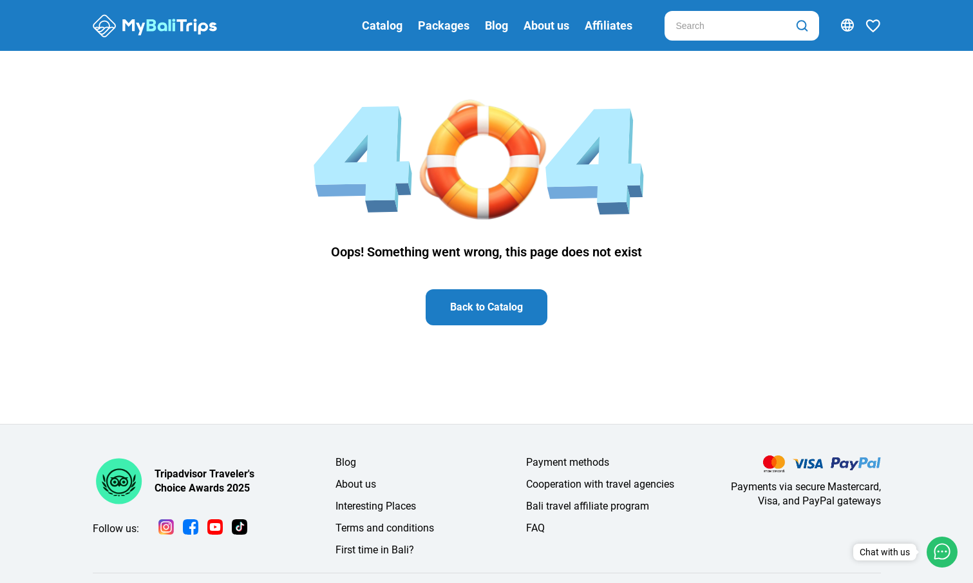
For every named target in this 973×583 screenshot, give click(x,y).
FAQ (535, 528)
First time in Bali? (374, 550)
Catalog (382, 25)
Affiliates (608, 25)
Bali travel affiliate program (587, 506)
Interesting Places (375, 506)
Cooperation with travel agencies (600, 484)
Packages (443, 25)
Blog (496, 25)
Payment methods (567, 462)
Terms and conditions (384, 528)
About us (546, 25)
